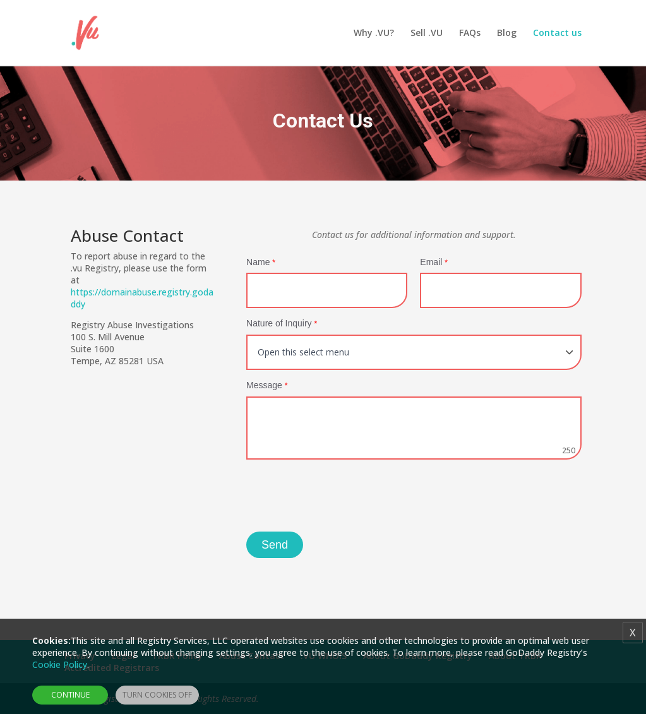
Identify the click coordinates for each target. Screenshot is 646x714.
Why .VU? (374, 33)
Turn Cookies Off (157, 694)
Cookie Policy (59, 664)
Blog (507, 33)
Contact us (557, 33)
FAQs (470, 33)
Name (260, 262)
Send (274, 544)
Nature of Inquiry (281, 323)
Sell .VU (426, 33)
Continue (70, 694)
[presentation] (342, 496)
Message (266, 385)
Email (434, 262)
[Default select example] (414, 352)
